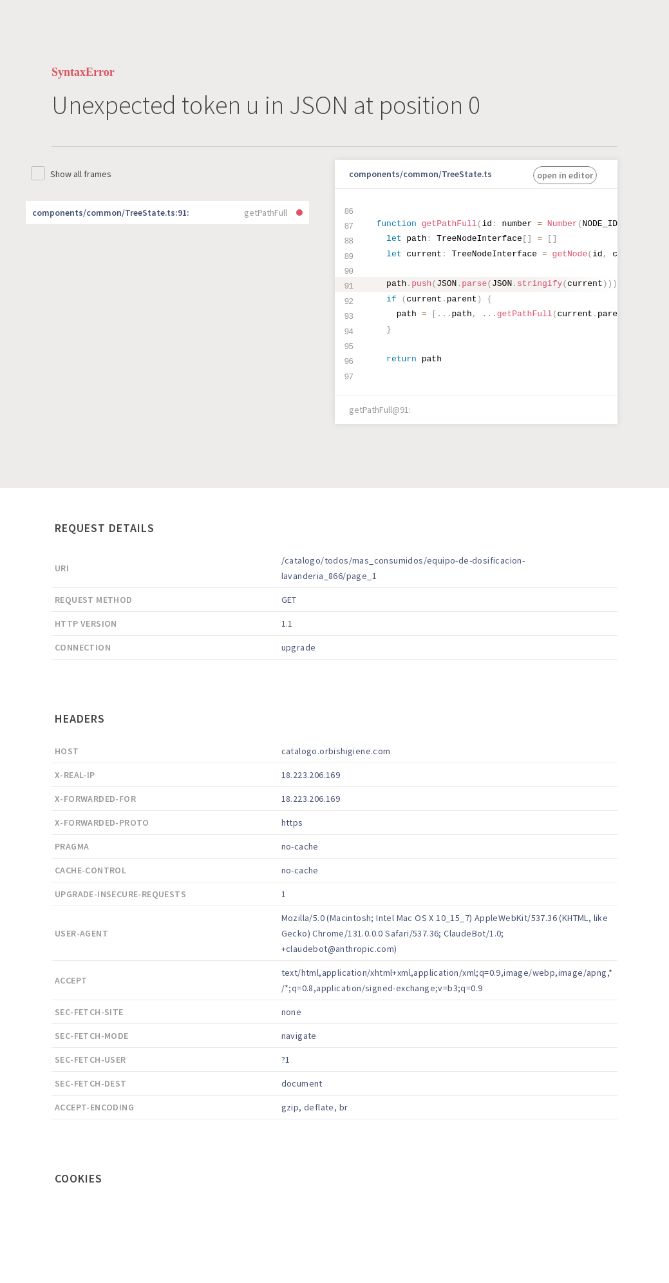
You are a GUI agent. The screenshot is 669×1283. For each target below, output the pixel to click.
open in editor (565, 175)
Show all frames (80, 174)
